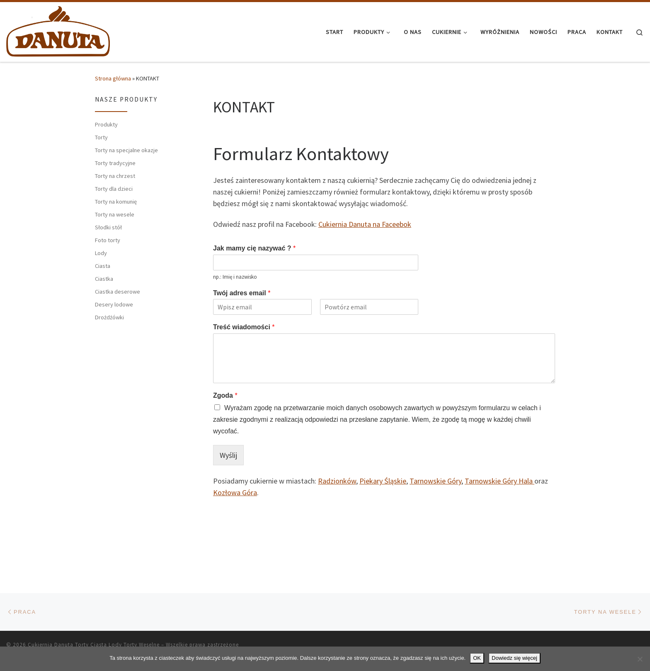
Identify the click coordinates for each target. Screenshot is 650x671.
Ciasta (102, 266)
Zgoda (225, 395)
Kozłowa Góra (235, 492)
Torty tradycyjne (115, 163)
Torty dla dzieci (114, 188)
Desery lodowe (114, 304)
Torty (101, 137)
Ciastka (104, 278)
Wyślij (228, 455)
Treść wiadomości (244, 327)
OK (477, 658)
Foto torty (107, 240)
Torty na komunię (116, 201)
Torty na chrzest (115, 176)
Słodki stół (108, 227)
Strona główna (113, 78)
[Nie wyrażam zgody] (639, 659)
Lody (101, 253)
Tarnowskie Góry (435, 481)
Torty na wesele (114, 214)
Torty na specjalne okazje (126, 150)
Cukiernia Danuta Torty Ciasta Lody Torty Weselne (94, 644)
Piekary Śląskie (382, 481)
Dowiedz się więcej (514, 658)
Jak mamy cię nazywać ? (254, 248)
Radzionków (337, 481)
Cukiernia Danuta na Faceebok (364, 224)
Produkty (106, 124)
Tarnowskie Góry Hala (499, 481)
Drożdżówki (109, 317)
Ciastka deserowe (117, 291)
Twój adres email (241, 293)
